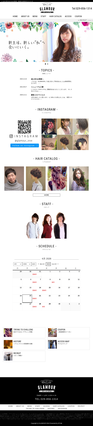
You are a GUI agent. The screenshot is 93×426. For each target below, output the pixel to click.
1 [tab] (45, 63)
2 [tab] (47, 63)
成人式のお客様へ (37, 79)
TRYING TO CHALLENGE (35, 408)
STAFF (43, 16)
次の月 (55, 264)
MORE (46, 195)
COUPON (78, 16)
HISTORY (51, 408)
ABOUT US (25, 16)
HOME (15, 16)
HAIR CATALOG (55, 16)
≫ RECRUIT (85, 20)
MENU (35, 16)
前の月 (41, 264)
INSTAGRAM (62, 408)
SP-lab (60, 423)
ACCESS (68, 16)
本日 (48, 264)
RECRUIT (81, 406)
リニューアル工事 (37, 87)
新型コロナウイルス (38, 95)
